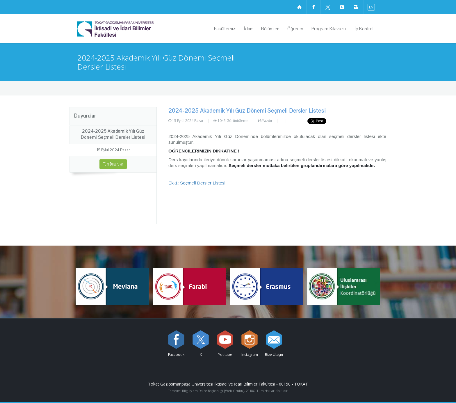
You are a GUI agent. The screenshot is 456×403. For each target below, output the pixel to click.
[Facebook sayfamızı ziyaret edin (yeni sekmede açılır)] (313, 7)
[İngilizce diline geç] (370, 7)
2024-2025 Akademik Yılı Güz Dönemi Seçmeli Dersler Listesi (113, 134)
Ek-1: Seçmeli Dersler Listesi (196, 182)
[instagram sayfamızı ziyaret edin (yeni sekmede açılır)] (356, 7)
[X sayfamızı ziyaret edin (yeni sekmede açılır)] (328, 7)
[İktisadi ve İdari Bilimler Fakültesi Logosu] (130, 28)
